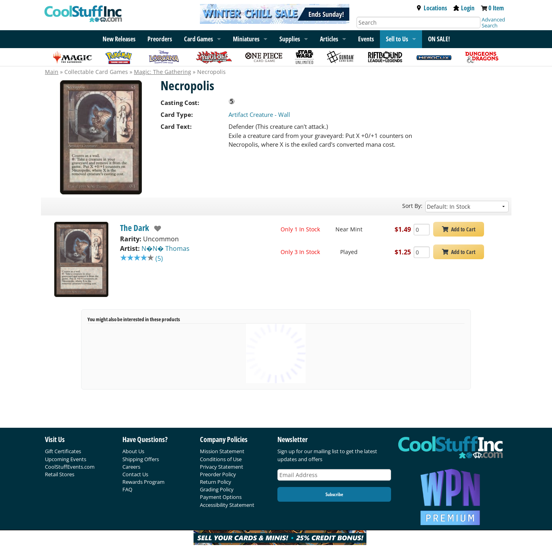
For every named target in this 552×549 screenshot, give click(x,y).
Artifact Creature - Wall (259, 114)
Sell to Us (397, 39)
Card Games (198, 39)
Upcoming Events (65, 459)
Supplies (289, 39)
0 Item (496, 8)
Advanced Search (493, 22)
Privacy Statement (221, 466)
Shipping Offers (140, 459)
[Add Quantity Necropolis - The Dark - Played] (422, 252)
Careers (131, 466)
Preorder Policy (218, 474)
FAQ (127, 489)
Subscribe (334, 494)
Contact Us (135, 474)
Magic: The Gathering (162, 72)
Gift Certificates (63, 451)
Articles (329, 39)
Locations (431, 8)
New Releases (119, 39)
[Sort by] (467, 206)
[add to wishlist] (155, 228)
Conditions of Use (221, 459)
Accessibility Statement (227, 504)
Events (366, 39)
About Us (133, 451)
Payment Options (221, 497)
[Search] (418, 22)
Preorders (159, 39)
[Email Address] (334, 475)
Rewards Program (143, 481)
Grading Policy (217, 489)
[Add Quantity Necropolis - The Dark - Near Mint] (422, 229)
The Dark (134, 227)
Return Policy (215, 481)
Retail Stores (59, 474)
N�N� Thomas (165, 248)
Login (464, 8)
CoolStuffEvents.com (70, 466)
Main (51, 72)
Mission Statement (222, 451)
